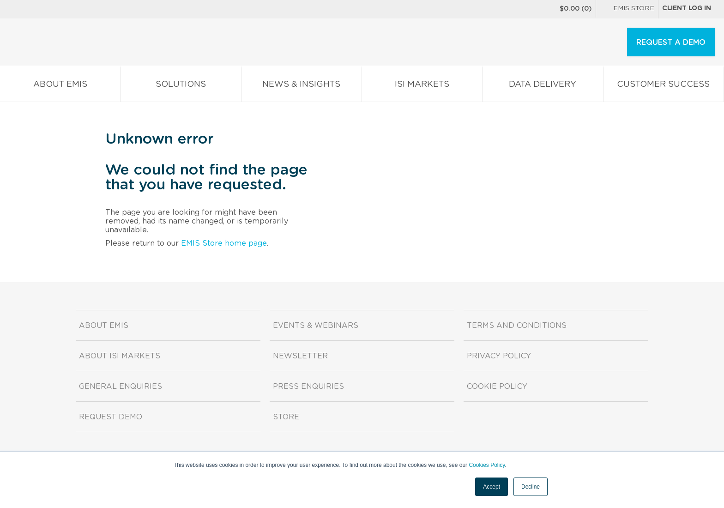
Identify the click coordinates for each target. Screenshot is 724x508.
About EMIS (60, 86)
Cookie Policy (497, 386)
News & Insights (301, 86)
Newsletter (300, 356)
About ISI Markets (119, 356)
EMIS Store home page (224, 243)
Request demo (110, 417)
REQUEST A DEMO (671, 42)
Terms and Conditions (517, 325)
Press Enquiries (308, 386)
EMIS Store (627, 9)
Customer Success (663, 86)
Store (286, 417)
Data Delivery (542, 86)
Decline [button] (530, 487)
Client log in (686, 8)
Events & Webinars (315, 325)
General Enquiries (120, 386)
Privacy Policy (499, 356)
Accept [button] (491, 487)
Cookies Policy (487, 465)
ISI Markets (422, 86)
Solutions (180, 86)
